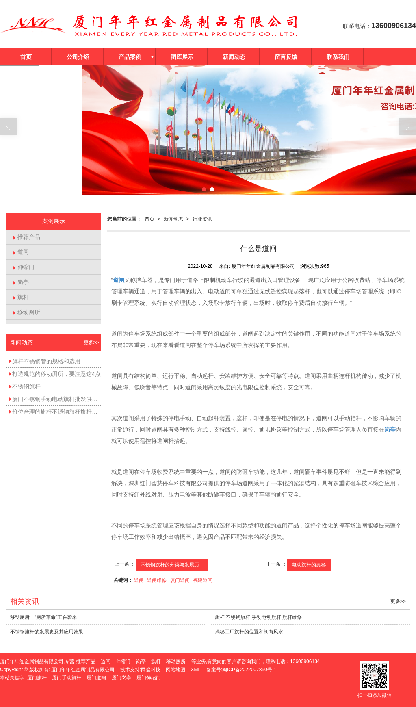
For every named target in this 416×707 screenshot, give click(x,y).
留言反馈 (286, 57)
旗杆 (20, 297)
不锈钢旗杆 (24, 386)
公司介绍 (78, 57)
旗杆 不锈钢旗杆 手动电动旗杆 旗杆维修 (258, 617)
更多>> (91, 342)
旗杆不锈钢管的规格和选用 (44, 361)
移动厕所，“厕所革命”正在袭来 (43, 617)
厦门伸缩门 (148, 678)
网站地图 (175, 669)
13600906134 (305, 661)
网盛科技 (150, 669)
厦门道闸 (180, 580)
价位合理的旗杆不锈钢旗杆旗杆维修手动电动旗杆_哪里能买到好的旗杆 (54, 412)
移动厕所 (26, 312)
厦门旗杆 (37, 678)
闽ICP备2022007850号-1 (249, 669)
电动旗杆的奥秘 (309, 565)
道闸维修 (157, 580)
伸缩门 (23, 267)
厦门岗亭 (121, 678)
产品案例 (130, 57)
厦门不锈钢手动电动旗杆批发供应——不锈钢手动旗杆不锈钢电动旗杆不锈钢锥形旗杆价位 (54, 399)
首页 (26, 57)
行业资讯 (202, 219)
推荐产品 (26, 237)
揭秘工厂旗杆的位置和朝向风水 (249, 632)
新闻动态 (234, 57)
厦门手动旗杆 (66, 678)
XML (196, 669)
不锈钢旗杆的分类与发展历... (172, 565)
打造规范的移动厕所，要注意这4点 (54, 374)
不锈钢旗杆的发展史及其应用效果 (46, 632)
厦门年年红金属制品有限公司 (83, 669)
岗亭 (20, 282)
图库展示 (182, 57)
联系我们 (338, 57)
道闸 (139, 580)
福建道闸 (202, 580)
